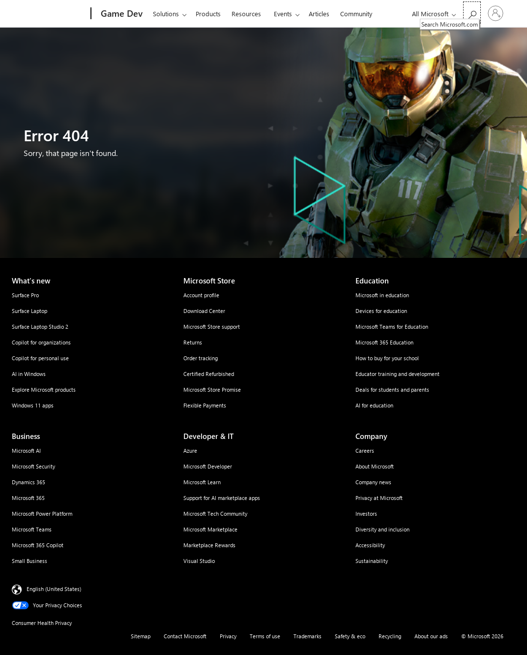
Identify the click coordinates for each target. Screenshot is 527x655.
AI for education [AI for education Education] (374, 405)
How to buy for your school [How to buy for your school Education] (387, 358)
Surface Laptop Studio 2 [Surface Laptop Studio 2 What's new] (40, 326)
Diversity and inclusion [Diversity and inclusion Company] (382, 529)
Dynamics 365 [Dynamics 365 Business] (28, 482)
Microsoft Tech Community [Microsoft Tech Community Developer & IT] (215, 513)
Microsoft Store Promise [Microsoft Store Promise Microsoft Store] (212, 389)
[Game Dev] (121, 13)
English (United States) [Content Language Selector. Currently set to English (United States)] (54, 589)
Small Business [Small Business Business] (29, 560)
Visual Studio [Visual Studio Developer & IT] (199, 560)
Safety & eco (350, 636)
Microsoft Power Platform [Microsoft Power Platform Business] (42, 513)
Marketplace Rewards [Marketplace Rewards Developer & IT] (209, 545)
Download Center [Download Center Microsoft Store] (204, 310)
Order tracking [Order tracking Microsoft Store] (200, 358)
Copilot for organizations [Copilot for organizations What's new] (41, 342)
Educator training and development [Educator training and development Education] (397, 373)
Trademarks (307, 636)
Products (208, 13)
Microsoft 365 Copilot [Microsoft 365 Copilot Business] (37, 545)
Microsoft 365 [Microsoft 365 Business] (28, 497)
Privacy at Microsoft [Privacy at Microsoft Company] (379, 497)
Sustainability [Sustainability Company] (371, 560)
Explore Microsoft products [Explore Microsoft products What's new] (44, 389)
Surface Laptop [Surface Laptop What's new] (29, 310)
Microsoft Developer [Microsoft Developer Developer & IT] (207, 466)
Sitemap (140, 636)
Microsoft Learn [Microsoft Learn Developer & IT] (202, 482)
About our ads (431, 636)
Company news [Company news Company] (373, 482)
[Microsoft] (53, 13)
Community (356, 13)
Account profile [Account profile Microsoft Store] (201, 295)
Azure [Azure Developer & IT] (190, 450)
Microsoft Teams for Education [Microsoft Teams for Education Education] (391, 326)
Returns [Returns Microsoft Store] (192, 342)
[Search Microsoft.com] (472, 12)
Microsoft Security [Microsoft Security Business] (33, 466)
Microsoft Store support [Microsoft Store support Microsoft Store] (211, 326)
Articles (319, 13)
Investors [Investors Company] (366, 513)
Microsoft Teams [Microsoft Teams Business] (32, 529)
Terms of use (265, 636)
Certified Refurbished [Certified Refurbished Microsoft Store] (208, 373)
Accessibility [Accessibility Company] (370, 545)
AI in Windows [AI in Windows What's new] (29, 373)
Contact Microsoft (185, 636)
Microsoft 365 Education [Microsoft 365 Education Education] (384, 342)
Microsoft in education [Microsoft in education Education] (382, 295)
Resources (246, 13)
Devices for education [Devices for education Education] (381, 310)
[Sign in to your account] (495, 13)
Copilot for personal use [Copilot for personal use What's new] (40, 358)
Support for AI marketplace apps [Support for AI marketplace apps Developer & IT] (221, 497)
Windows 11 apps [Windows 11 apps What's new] (33, 405)
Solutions (166, 13)
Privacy (228, 636)
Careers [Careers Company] (364, 450)
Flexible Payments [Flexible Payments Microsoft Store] (204, 405)
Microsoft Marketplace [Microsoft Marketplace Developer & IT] (210, 529)
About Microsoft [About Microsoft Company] (374, 466)
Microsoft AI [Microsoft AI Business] (26, 450)
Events (283, 13)
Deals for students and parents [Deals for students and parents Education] (392, 389)
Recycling (390, 636)
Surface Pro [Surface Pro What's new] (25, 295)
